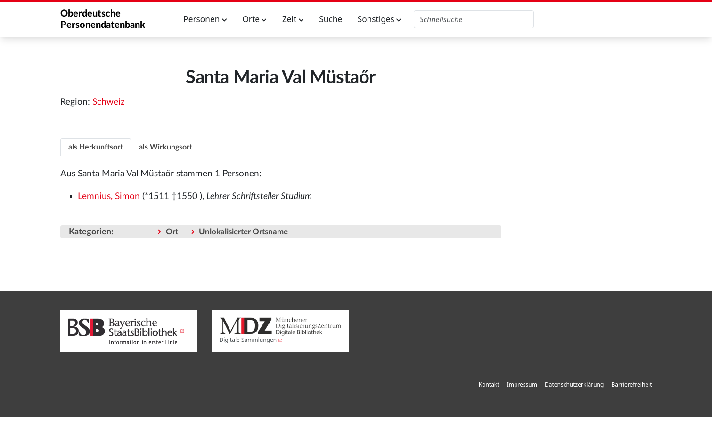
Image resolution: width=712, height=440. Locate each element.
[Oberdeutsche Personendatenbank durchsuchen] (474, 19)
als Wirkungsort (165, 147)
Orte (254, 19)
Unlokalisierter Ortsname (243, 232)
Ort (172, 232)
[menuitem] (489, 385)
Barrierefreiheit (631, 385)
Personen (205, 19)
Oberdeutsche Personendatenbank (102, 19)
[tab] (95, 147)
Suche (330, 19)
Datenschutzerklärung (574, 385)
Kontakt (489, 385)
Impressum (522, 385)
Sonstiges (380, 19)
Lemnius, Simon (109, 196)
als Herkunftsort (95, 147)
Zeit (293, 19)
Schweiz (108, 102)
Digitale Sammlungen (248, 340)
